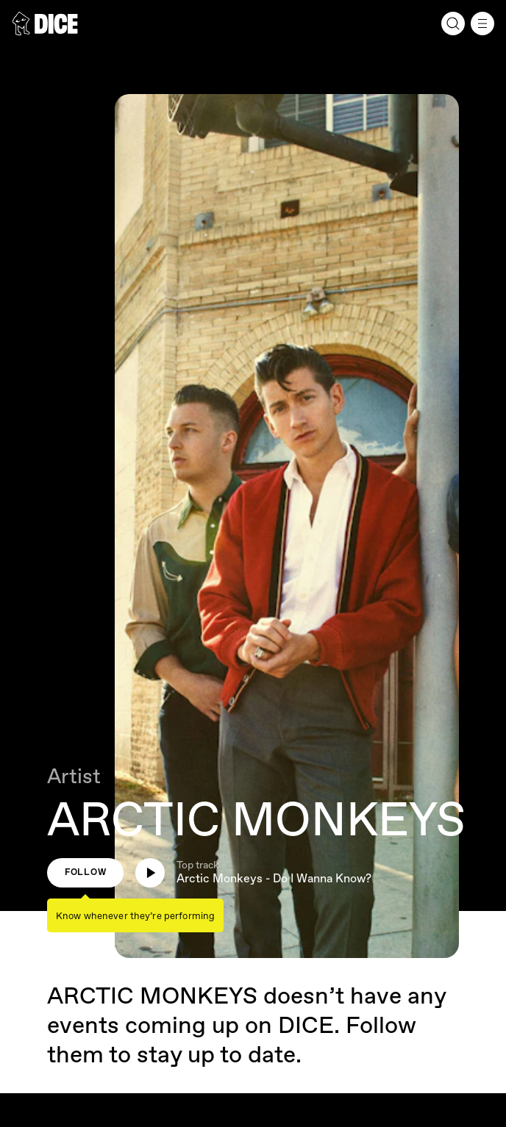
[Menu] (482, 23)
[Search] (453, 23)
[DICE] (45, 23)
